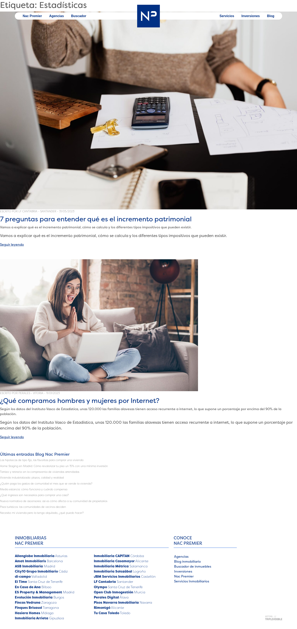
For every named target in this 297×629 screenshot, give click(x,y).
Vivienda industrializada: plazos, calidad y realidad (32, 477)
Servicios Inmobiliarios (191, 581)
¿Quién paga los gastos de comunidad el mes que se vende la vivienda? (46, 483)
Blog (270, 16)
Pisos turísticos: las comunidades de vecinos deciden (33, 506)
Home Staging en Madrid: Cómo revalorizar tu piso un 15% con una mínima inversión (54, 466)
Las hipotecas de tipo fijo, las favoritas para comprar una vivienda (41, 460)
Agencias (56, 16)
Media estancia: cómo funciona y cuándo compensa (33, 489)
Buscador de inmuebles (192, 566)
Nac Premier (32, 16)
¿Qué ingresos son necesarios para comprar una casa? (34, 495)
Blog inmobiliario (187, 561)
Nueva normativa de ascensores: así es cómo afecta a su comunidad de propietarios (53, 501)
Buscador (78, 16)
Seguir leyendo (12, 244)
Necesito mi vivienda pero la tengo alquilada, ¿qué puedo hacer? (42, 512)
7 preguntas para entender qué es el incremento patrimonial (96, 219)
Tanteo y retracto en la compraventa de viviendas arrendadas (39, 471)
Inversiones (251, 16)
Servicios (226, 16)
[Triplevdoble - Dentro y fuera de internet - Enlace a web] (273, 617)
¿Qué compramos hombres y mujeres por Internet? (79, 400)
